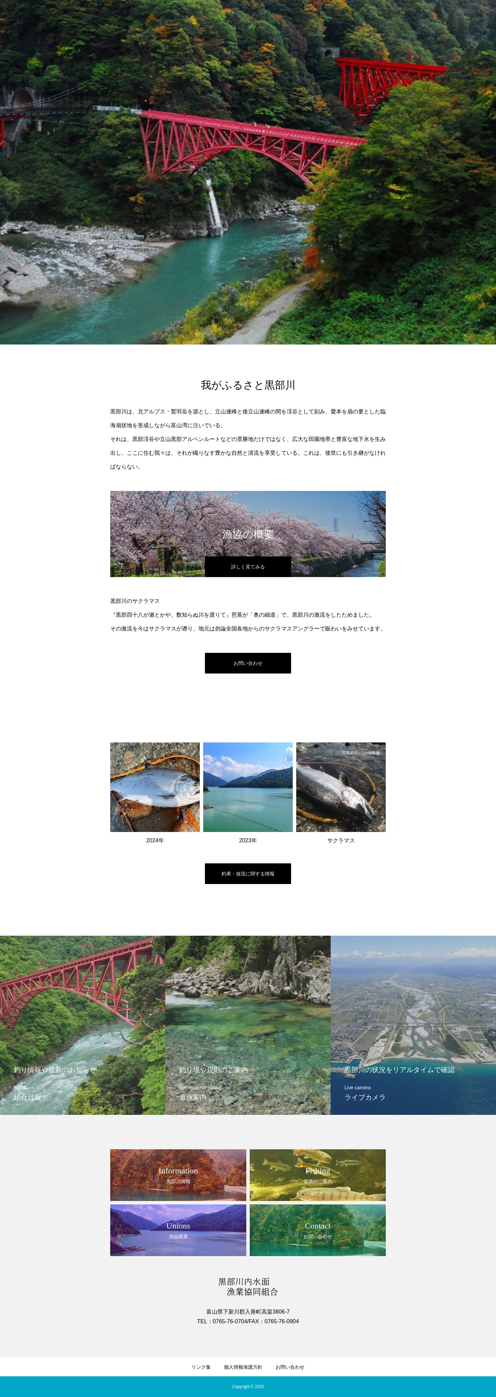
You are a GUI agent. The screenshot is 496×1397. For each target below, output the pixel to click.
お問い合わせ (290, 1367)
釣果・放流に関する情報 (248, 873)
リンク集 (201, 1367)
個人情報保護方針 (243, 1367)
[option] (248, 172)
